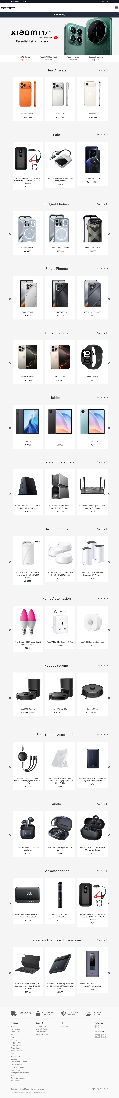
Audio (56, 804)
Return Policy (41, 1032)
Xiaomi (13, 1034)
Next (109, 234)
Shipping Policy (41, 1026)
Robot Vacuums (56, 665)
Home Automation (56, 598)
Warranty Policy (41, 1029)
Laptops (14, 1059)
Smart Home (15, 1048)
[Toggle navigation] (116, 8)
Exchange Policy (42, 1034)
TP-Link (14, 1040)
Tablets (56, 398)
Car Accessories (56, 871)
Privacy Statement (37, 1089)
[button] (9, 40)
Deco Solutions (56, 529)
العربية (105, 1)
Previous (10, 234)
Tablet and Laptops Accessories (56, 940)
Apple (13, 1026)
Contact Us (65, 1026)
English (99, 1089)
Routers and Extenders (56, 462)
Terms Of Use (24, 1089)
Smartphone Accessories (56, 735)
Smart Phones (56, 269)
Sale (56, 135)
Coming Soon (16, 1032)
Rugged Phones (56, 204)
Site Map (14, 1089)
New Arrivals (56, 70)
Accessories (15, 1056)
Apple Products (56, 333)
